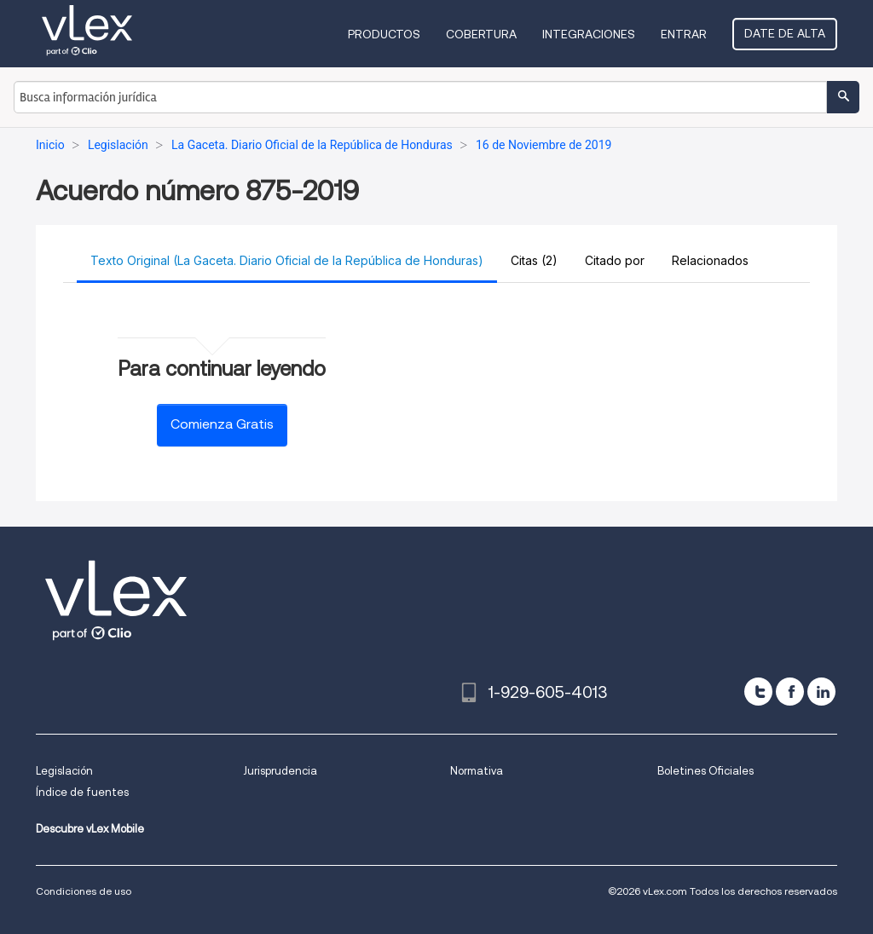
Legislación (64, 770)
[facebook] (790, 691)
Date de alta (784, 33)
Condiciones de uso (83, 891)
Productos (384, 34)
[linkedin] (821, 691)
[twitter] (758, 691)
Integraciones (588, 34)
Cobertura (481, 34)
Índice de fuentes (82, 792)
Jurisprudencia (280, 770)
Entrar (684, 34)
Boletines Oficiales (705, 770)
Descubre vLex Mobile (90, 828)
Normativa (476, 770)
